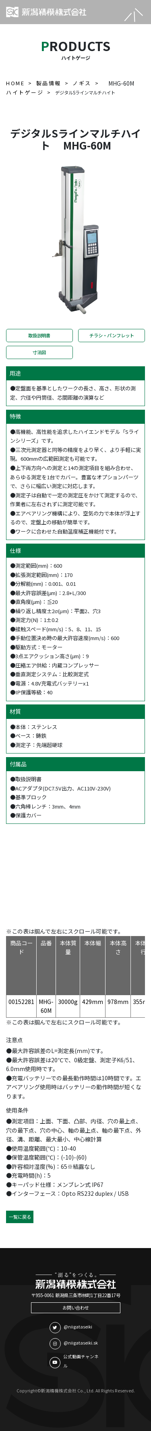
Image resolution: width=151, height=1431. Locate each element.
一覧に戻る (20, 1216)
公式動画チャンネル (74, 1361)
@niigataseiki (71, 1327)
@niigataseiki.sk (74, 1343)
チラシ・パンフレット (111, 335)
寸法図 (39, 352)
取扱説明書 (39, 335)
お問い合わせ (75, 1307)
